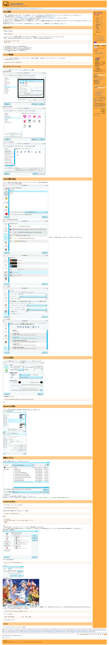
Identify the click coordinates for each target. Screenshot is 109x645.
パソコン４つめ (98, 21)
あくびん (25, 19)
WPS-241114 (98, 79)
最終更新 (34, 8)
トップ (4, 8)
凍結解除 (11, 8)
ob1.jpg (28, 631)
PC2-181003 (98, 92)
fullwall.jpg (97, 630)
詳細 (20, 630)
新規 (26, 8)
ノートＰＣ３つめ (99, 37)
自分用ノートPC (99, 27)
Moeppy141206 (99, 93)
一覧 (29, 8)
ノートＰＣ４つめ (99, 38)
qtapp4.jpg (25, 630)
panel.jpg (75, 631)
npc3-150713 (16, 4)
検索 (31, 8)
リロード (22, 8)
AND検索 (97, 45)
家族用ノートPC (99, 25)
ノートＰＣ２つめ (99, 23)
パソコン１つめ (98, 35)
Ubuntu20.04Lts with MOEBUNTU (99, 106)
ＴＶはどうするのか (100, 91)
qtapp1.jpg (12, 630)
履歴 (17, 8)
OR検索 (102, 45)
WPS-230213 (98, 81)
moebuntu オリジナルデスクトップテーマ (26, 16)
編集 (8, 8)
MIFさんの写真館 (99, 52)
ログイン (42, 8)
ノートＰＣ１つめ (99, 36)
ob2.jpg (63, 631)
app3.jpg (74, 630)
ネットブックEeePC (99, 39)
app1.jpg (85, 630)
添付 (19, 8)
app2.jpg (86, 631)
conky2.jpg (16, 631)
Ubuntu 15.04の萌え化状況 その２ (49, 18)
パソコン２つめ (98, 17)
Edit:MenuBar (97, 115)
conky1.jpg (37, 630)
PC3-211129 (98, 94)
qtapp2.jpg (49, 630)
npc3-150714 (8, 627)
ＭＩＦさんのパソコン (100, 78)
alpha (8, 640)
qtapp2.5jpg (39, 631)
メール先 (97, 67)
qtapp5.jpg (62, 630)
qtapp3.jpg (52, 631)
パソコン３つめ (98, 19)
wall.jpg (4, 631)
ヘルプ (38, 8)
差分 (14, 8)
